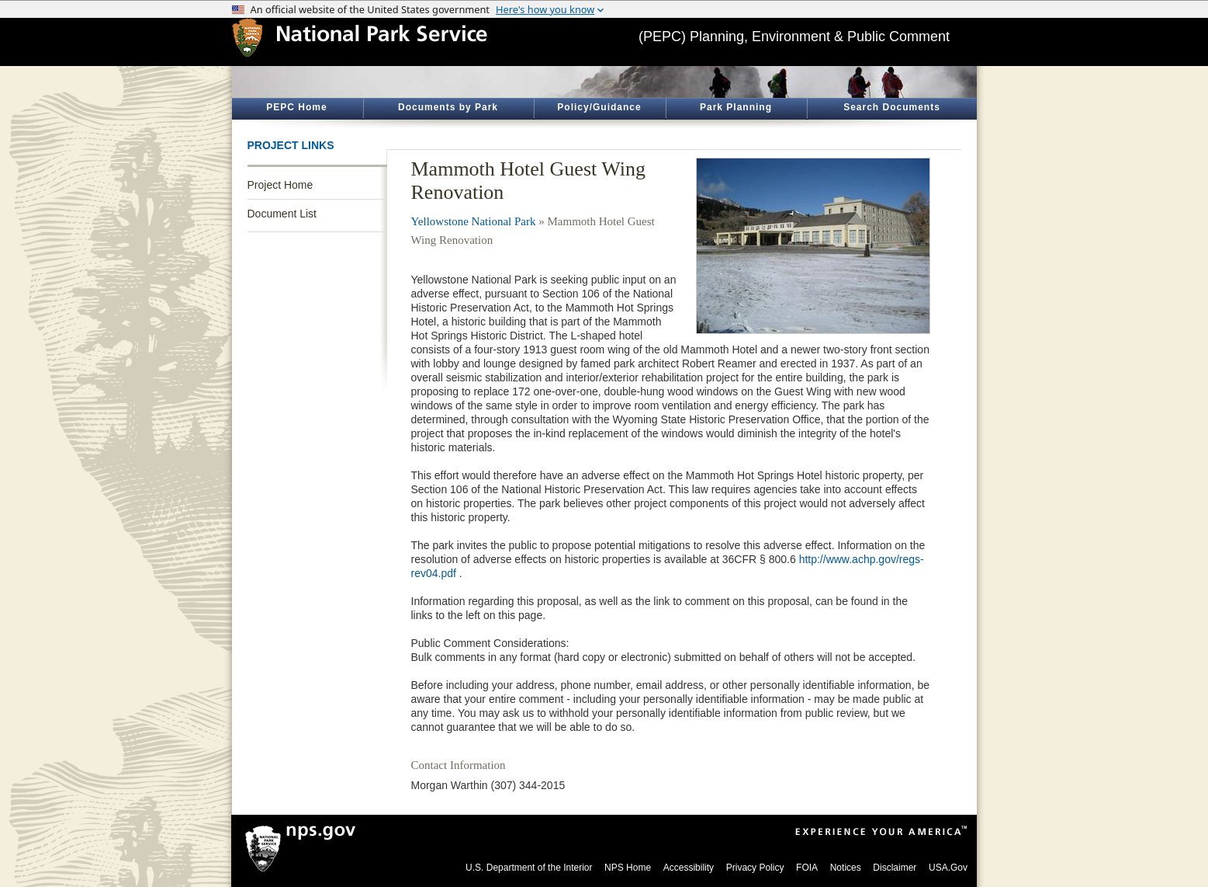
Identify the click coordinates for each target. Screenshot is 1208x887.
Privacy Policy (755, 867)
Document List (282, 213)
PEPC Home (296, 107)
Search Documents (891, 107)
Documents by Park (448, 107)
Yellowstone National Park (473, 221)
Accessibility (688, 867)
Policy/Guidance (599, 107)
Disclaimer (894, 867)
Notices (845, 867)
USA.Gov (948, 867)
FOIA (807, 867)
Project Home (280, 185)
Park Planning (736, 107)
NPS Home (627, 867)
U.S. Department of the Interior (529, 867)
